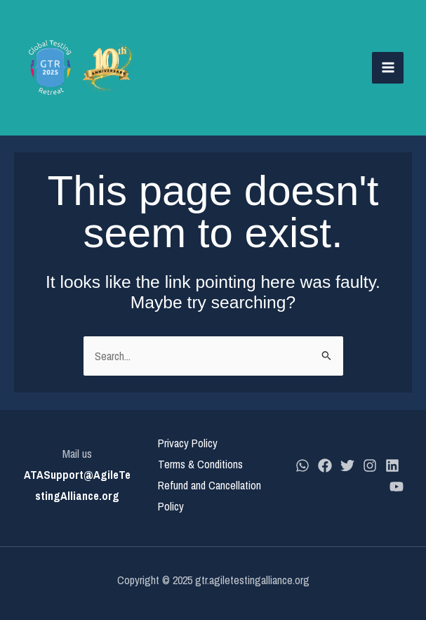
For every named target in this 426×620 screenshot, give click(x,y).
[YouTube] (397, 487)
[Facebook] (325, 466)
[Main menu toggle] (388, 68)
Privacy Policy (188, 443)
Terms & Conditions (200, 464)
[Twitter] (347, 466)
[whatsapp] (302, 466)
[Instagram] (370, 466)
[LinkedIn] (392, 466)
